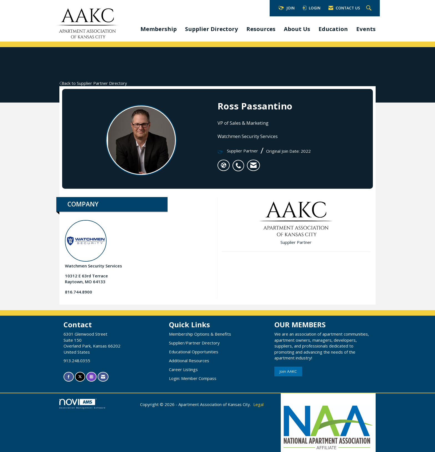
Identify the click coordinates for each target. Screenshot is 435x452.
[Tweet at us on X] (80, 377)
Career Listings (183, 369)
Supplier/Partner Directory (194, 343)
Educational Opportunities (193, 351)
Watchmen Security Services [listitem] (93, 244)
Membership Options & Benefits (200, 334)
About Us (297, 29)
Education (333, 29)
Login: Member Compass (192, 378)
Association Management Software (82, 404)
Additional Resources (189, 360)
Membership (158, 29)
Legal (258, 404)
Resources (260, 29)
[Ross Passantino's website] (224, 165)
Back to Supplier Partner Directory (93, 83)
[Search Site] (369, 8)
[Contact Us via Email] (103, 377)
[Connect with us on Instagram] (91, 377)
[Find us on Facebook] (69, 377)
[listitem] (239, 162)
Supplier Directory (211, 29)
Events (366, 29)
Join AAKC (288, 371)
